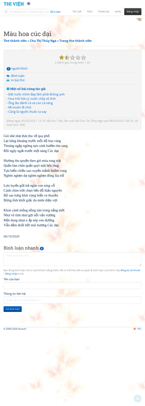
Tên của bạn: (12, 381)
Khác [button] (118, 11)
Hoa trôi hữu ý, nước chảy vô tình (32, 148)
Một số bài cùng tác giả (26, 138)
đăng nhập (11, 376)
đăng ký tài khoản (130, 372)
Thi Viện (14, 4)
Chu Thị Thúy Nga (91, 170)
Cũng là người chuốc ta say (27, 161)
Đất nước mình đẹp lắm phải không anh (36, 144)
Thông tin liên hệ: (15, 396)
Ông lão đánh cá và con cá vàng (30, 152)
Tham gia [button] (103, 11)
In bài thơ (18, 129)
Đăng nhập (133, 11)
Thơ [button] (89, 11)
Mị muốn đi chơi (19, 156)
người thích (17, 118)
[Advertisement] (72, 44)
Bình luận (18, 125)
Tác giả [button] (76, 11)
